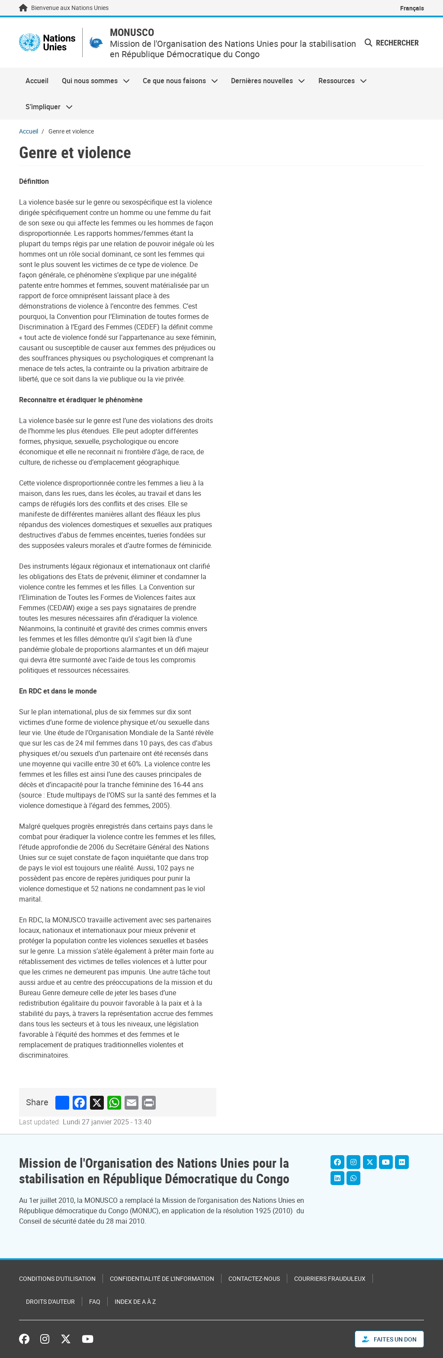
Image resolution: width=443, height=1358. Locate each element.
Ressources (339, 80)
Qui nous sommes (92, 80)
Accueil (37, 80)
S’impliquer (46, 106)
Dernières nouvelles (265, 80)
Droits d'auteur (50, 1301)
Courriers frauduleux (330, 1278)
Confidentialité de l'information (162, 1278)
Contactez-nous (254, 1278)
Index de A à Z (135, 1301)
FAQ (94, 1301)
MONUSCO (132, 32)
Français (412, 8)
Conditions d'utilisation (57, 1278)
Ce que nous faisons (177, 80)
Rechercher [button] (392, 42)
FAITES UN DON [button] (389, 1339)
